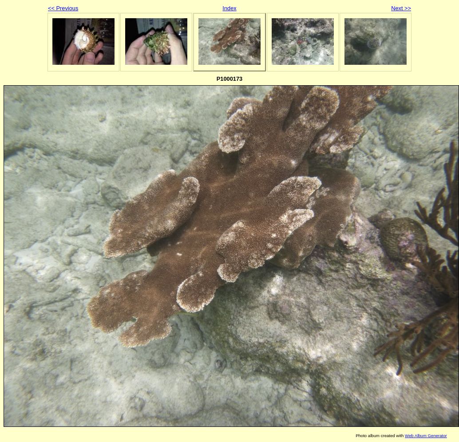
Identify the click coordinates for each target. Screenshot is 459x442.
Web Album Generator (426, 435)
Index (229, 8)
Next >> (401, 8)
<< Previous (63, 8)
